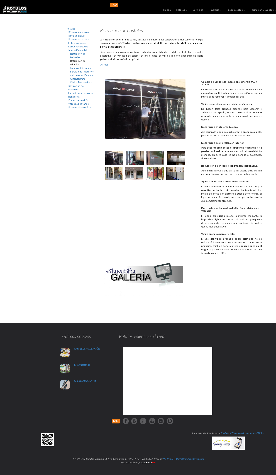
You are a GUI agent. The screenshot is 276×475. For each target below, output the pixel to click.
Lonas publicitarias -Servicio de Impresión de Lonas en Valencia (82, 71)
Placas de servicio (78, 100)
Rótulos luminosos (78, 32)
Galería (216, 9)
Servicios (199, 9)
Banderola (74, 96)
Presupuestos (236, 9)
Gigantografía (78, 78)
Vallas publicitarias (78, 103)
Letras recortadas (78, 46)
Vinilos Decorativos (81, 82)
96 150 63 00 (170, 458)
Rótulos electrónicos (80, 107)
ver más (104, 64)
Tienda (167, 9)
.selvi (148, 462)
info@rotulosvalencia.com (191, 458)
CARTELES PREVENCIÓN (87, 348)
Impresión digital (77, 50)
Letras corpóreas (77, 42)
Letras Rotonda (82, 364)
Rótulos (181, 9)
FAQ (114, 4)
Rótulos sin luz (76, 35)
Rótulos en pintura (78, 39)
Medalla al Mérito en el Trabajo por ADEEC (242, 432)
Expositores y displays (80, 92)
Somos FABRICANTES (85, 380)
